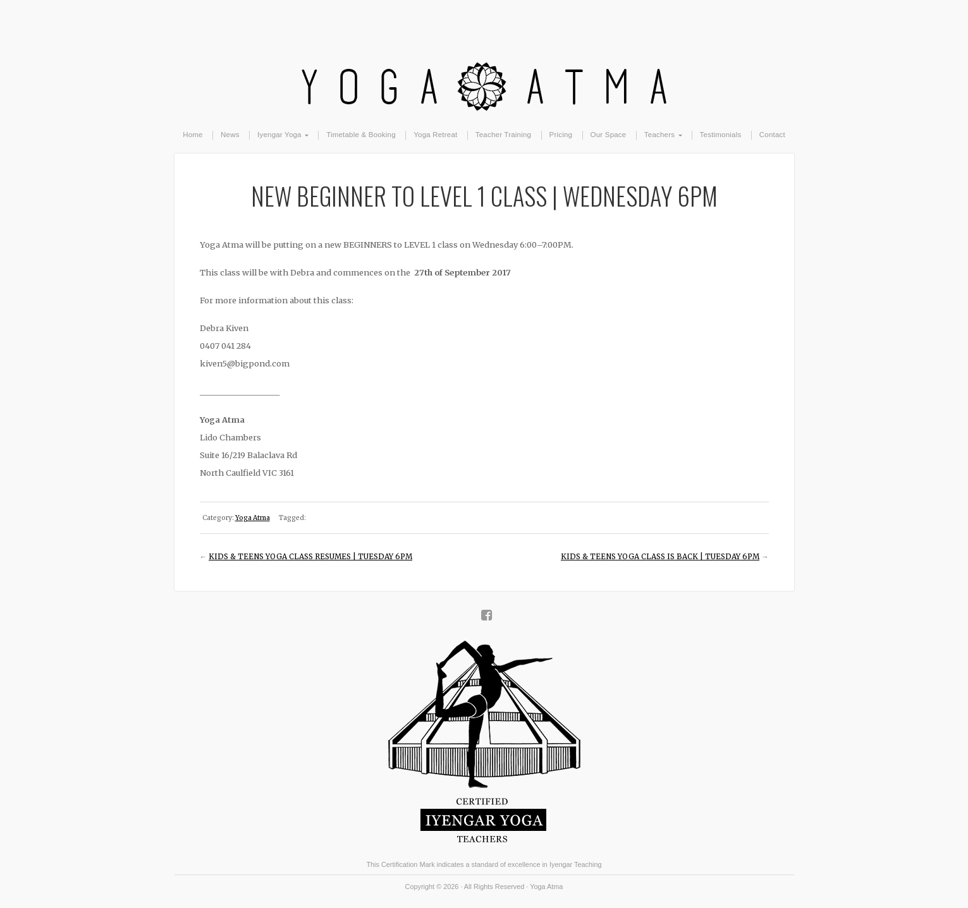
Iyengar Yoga (279, 134)
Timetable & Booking (361, 134)
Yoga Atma (484, 58)
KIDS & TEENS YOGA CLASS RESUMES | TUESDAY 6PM (310, 556)
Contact (772, 134)
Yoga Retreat (435, 134)
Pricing (561, 134)
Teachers (659, 134)
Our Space (609, 134)
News (230, 134)
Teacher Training (503, 134)
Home (193, 134)
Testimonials (721, 134)
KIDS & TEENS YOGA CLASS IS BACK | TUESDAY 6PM (660, 556)
